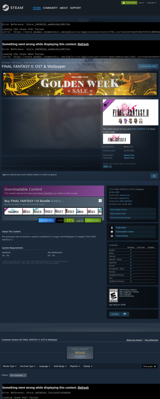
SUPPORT (75, 7)
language (150, 3)
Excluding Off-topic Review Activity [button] (46, 367)
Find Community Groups (120, 291)
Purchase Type (26, 358)
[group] (80, 369)
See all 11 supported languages (121, 232)
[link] (70, 224)
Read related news (118, 287)
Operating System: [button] (115, 367)
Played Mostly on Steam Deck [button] (90, 367)
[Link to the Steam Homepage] (15, 10)
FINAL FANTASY (125, 275)
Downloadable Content (71, 66)
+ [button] (110, 170)
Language (43, 358)
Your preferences (151, 328)
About (64, 7)
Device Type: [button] (7, 371)
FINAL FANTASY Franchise (34, 66)
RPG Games (17, 66)
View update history (118, 283)
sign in (141, 3)
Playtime (74, 358)
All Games (6, 66)
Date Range (59, 358)
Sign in (5, 178)
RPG (105, 170)
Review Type (8, 358)
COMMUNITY (50, 7)
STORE (37, 7)
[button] (93, 224)
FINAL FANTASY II (54, 66)
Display (87, 358)
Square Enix (129, 159)
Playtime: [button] (69, 367)
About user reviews (134, 328)
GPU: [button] (140, 367)
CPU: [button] (130, 367)
